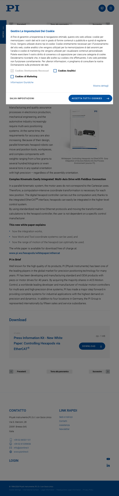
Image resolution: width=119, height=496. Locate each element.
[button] (90, 98)
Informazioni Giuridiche (22, 82)
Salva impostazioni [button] (22, 98)
